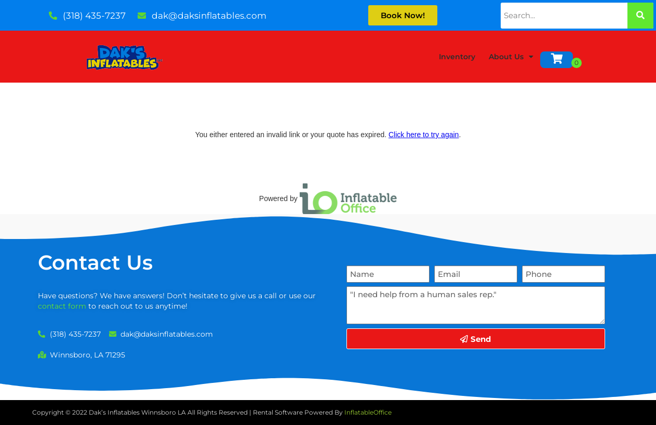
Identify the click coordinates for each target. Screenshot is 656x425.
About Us (511, 56)
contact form (62, 306)
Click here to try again (424, 134)
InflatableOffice (368, 412)
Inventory (457, 56)
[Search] (640, 16)
